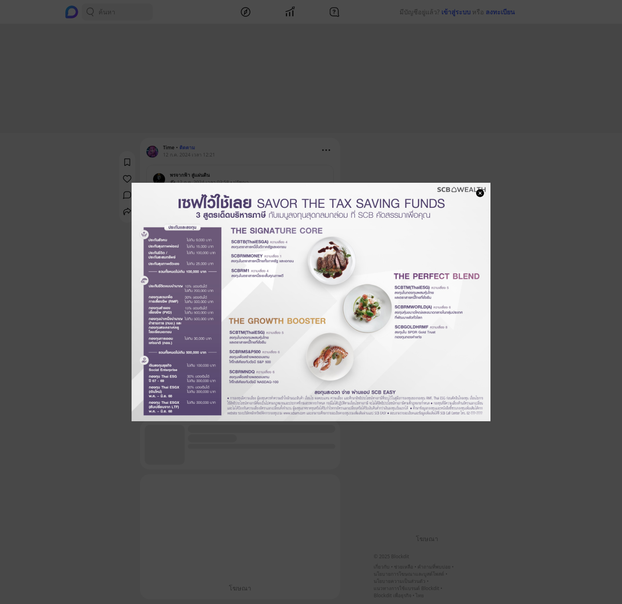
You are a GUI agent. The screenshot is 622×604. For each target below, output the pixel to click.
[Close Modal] (480, 193)
